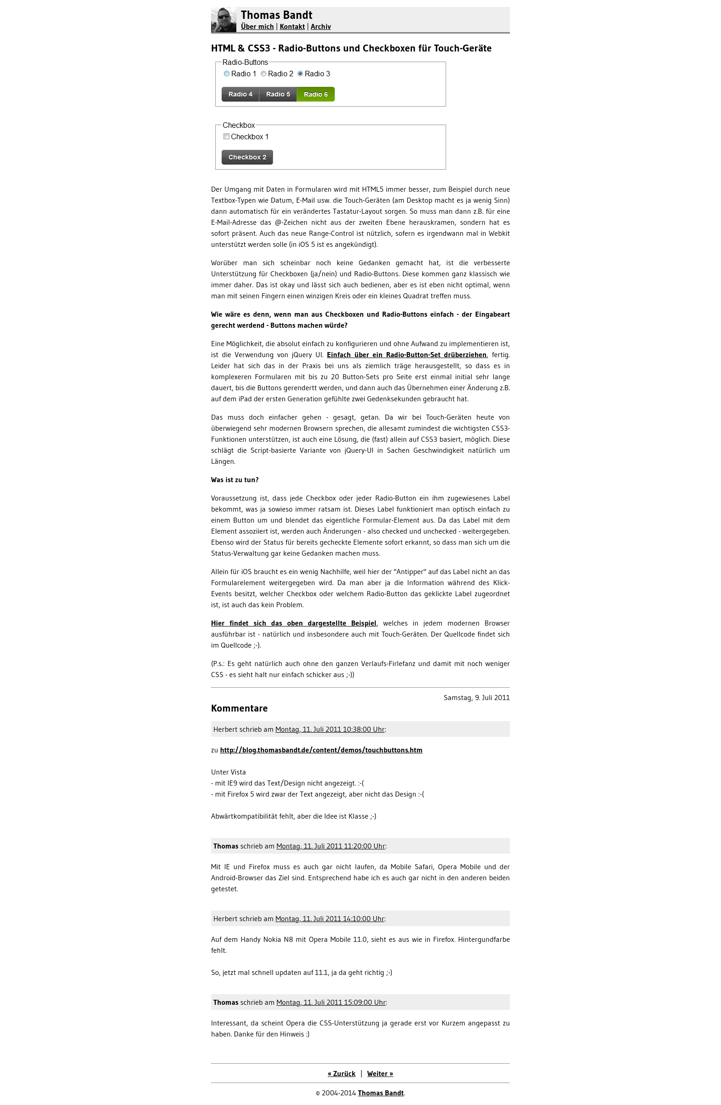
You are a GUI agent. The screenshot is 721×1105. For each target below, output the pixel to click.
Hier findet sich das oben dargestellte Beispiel (294, 622)
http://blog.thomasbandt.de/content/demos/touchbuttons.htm (321, 749)
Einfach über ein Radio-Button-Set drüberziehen (406, 354)
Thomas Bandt (277, 15)
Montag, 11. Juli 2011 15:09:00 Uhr (330, 1002)
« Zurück (342, 1073)
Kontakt (292, 26)
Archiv (321, 26)
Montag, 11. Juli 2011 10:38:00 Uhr (329, 729)
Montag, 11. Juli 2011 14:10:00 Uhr (329, 918)
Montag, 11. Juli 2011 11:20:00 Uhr (330, 845)
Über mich (257, 26)
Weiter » (380, 1073)
